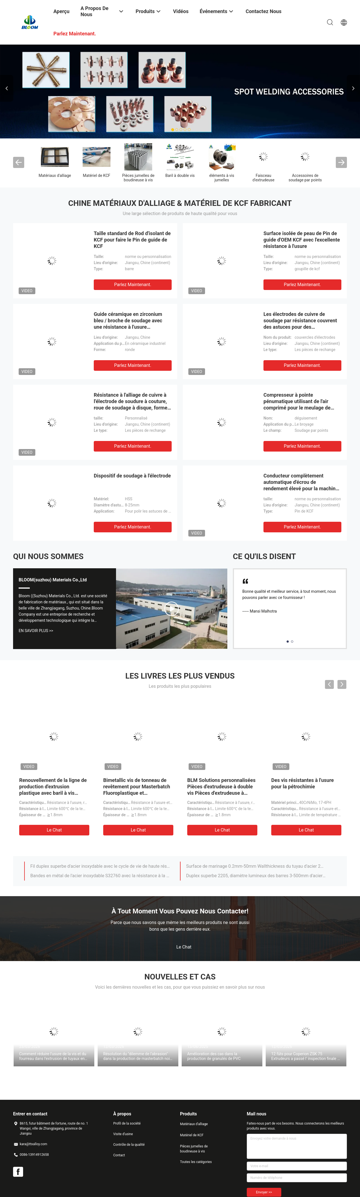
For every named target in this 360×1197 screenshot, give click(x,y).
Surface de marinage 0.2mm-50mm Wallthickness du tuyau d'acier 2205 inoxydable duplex (256, 866)
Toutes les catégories (196, 1162)
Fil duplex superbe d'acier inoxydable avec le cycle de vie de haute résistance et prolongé (100, 866)
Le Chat (54, 830)
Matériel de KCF (96, 175)
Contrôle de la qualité (129, 1145)
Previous (6, 88)
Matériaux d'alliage (55, 175)
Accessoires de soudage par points (305, 177)
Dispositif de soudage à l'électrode (132, 476)
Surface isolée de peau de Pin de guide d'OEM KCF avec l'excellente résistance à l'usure (301, 239)
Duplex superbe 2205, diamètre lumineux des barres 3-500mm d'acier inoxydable (256, 875)
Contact (119, 1155)
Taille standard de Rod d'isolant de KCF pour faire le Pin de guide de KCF (132, 239)
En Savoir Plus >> (36, 630)
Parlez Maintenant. (132, 284)
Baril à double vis (180, 175)
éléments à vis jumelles (221, 177)
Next (353, 88)
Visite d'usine (123, 1134)
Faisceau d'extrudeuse (263, 177)
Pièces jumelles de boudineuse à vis (138, 177)
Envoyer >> (264, 1192)
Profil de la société (126, 1123)
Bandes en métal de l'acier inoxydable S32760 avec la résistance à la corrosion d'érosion (100, 875)
